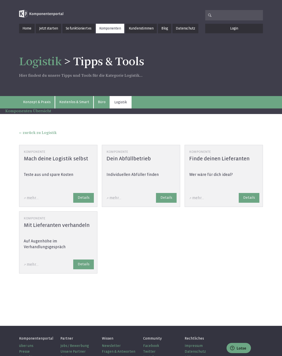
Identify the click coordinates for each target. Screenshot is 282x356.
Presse (24, 351)
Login (234, 28)
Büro (102, 102)
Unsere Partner (73, 351)
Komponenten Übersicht (28, 111)
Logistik (40, 62)
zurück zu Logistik (40, 133)
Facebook (151, 346)
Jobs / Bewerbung (74, 346)
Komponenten (110, 28)
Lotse (238, 348)
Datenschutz (185, 28)
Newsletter (111, 346)
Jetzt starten (48, 28)
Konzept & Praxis (37, 102)
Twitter (149, 351)
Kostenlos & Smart (74, 102)
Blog (164, 28)
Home (27, 28)
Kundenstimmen (141, 28)
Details (83, 197)
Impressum (194, 346)
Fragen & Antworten (118, 351)
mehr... (33, 198)
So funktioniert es (78, 28)
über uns (26, 346)
